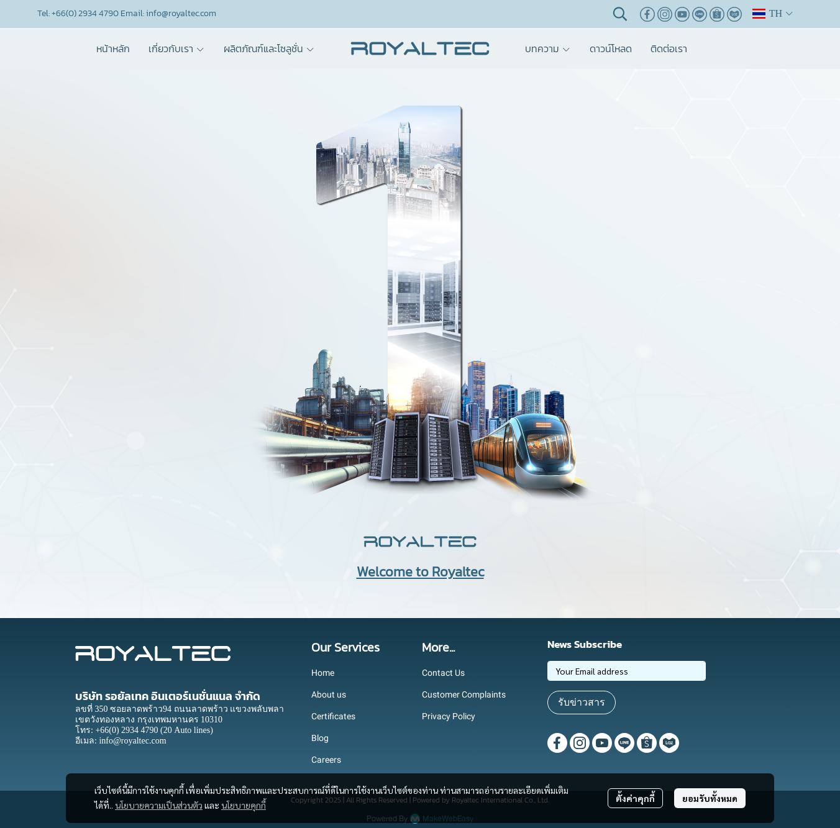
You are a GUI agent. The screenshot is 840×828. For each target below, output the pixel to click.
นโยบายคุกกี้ (243, 805)
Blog (320, 738)
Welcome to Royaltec (420, 572)
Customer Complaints (464, 694)
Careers (326, 760)
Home (322, 673)
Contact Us (443, 673)
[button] (620, 13)
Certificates (333, 716)
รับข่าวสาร (581, 702)
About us (328, 694)
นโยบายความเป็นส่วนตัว (159, 805)
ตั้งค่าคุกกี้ (635, 798)
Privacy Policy (448, 716)
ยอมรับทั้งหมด (709, 798)
